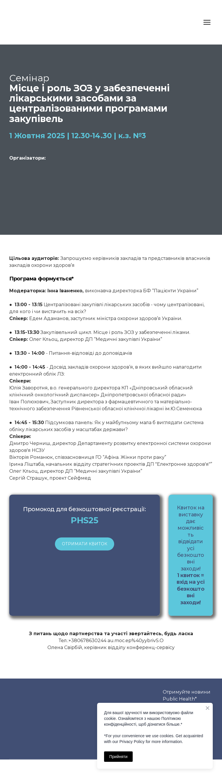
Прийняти (118, 756)
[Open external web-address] (40, 178)
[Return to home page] (20, 22)
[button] (84, 543)
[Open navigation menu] (207, 22)
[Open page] (111, 178)
